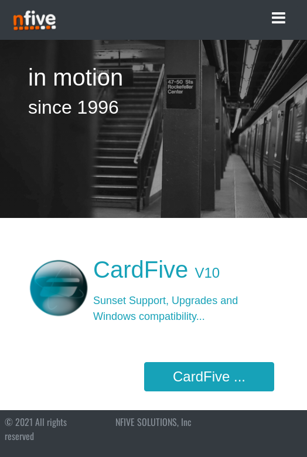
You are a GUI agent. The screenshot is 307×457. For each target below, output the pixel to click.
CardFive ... (209, 376)
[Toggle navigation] (279, 18)
